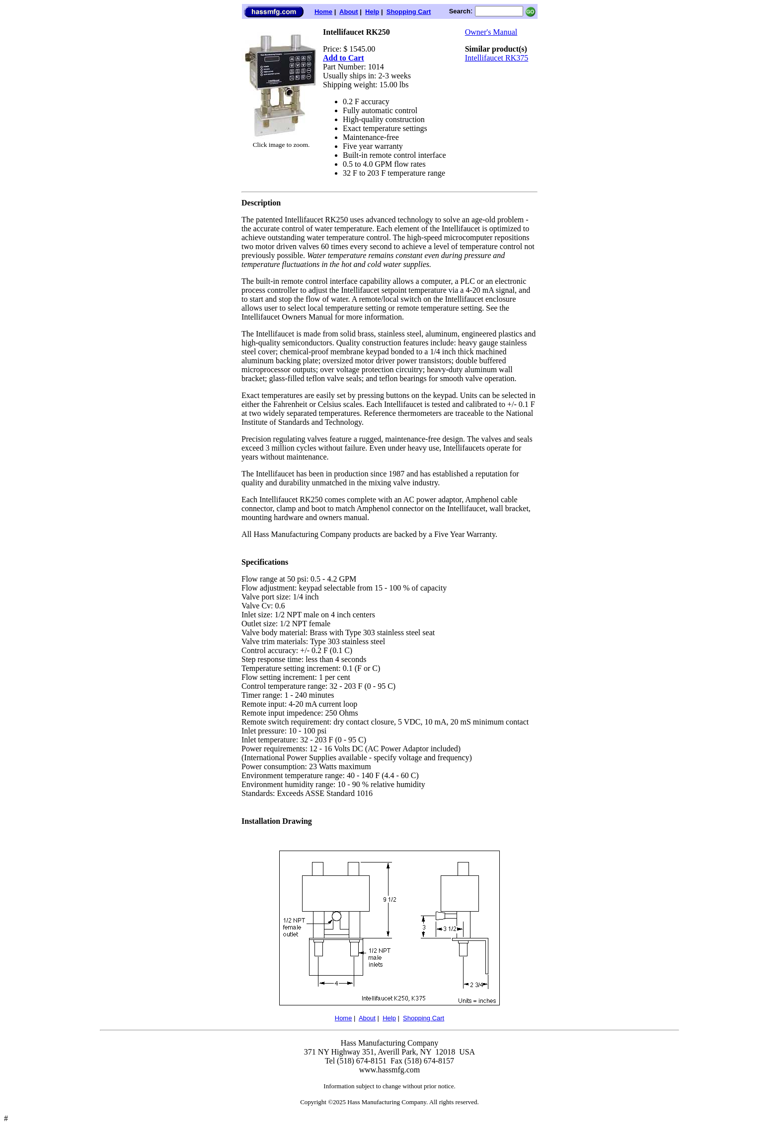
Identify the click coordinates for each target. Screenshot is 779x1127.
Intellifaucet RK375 (497, 58)
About (348, 11)
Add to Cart (343, 58)
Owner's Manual (491, 32)
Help (372, 11)
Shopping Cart (409, 11)
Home (323, 11)
